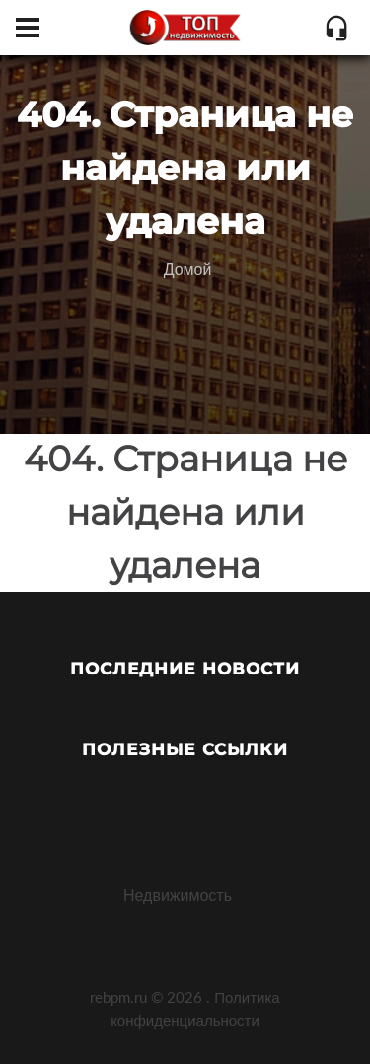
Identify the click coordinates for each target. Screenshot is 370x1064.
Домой (188, 268)
